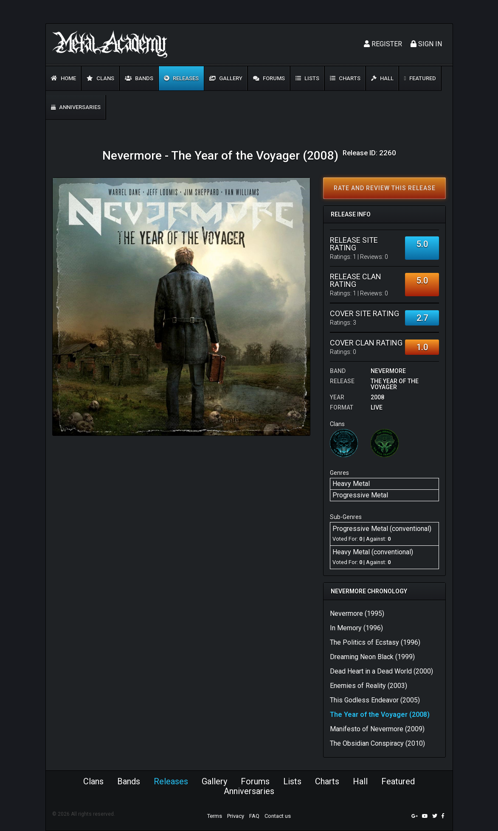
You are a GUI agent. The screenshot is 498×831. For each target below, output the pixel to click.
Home (63, 78)
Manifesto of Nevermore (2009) (377, 729)
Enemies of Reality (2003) (368, 686)
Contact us (277, 816)
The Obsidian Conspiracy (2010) (377, 743)
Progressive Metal (360, 495)
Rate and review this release (385, 188)
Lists (307, 78)
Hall (382, 78)
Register (383, 44)
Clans (100, 78)
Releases (181, 78)
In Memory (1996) (356, 628)
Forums (269, 78)
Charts (345, 78)
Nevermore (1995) (357, 613)
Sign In (426, 44)
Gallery (225, 78)
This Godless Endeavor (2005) (375, 700)
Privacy (235, 816)
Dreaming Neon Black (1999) (372, 657)
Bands (139, 78)
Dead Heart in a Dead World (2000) (381, 671)
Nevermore (388, 371)
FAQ (254, 816)
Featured (420, 78)
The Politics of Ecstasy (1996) (375, 642)
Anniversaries (76, 107)
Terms (214, 816)
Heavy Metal (351, 484)
